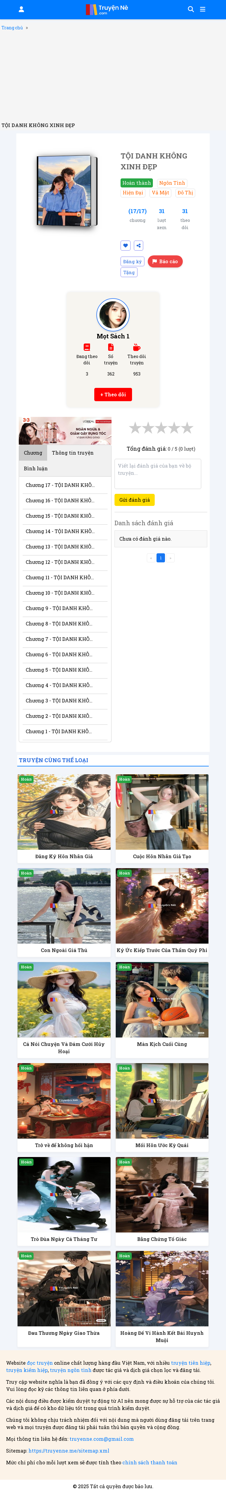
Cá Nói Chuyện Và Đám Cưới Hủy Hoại (64, 1047)
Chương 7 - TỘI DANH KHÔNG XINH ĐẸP (60, 639)
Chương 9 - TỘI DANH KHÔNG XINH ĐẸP (60, 608)
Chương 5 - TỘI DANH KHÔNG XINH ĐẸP (60, 670)
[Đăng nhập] (20, 9)
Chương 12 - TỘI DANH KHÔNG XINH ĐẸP (60, 562)
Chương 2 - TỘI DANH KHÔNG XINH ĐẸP (60, 716)
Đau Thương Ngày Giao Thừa (64, 1333)
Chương (33, 452)
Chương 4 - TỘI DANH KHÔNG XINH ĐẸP (60, 685)
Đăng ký (132, 261)
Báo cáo (165, 261)
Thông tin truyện (73, 452)
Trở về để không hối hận (64, 1145)
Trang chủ (12, 27)
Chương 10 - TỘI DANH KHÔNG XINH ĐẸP (60, 593)
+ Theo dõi (113, 394)
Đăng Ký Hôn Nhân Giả (64, 856)
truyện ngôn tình (71, 1370)
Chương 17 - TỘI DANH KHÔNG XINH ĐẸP (60, 485)
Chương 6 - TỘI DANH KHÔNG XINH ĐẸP (60, 654)
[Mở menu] (202, 9)
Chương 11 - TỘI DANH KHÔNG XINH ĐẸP (60, 577)
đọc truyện (40, 1363)
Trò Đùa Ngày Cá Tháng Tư (64, 1239)
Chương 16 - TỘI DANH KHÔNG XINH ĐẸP (60, 500)
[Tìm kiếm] (190, 9)
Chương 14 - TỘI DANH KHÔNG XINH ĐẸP (60, 531)
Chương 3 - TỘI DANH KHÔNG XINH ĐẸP (60, 700)
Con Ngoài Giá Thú (64, 950)
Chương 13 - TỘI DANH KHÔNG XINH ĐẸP (60, 546)
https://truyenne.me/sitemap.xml (68, 1450)
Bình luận (36, 468)
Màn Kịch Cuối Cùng (162, 1044)
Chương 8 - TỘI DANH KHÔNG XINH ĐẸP (60, 623)
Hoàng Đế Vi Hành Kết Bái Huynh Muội (162, 1336)
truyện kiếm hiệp (27, 1370)
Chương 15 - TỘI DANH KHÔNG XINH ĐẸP (60, 516)
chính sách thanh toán (149, 1462)
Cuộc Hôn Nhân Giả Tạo (162, 856)
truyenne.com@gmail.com (101, 1439)
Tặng (129, 272)
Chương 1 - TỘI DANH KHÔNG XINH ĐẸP (60, 731)
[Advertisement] (113, 76)
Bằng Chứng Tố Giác (162, 1239)
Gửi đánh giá (134, 500)
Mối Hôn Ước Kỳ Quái (162, 1145)
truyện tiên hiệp (190, 1363)
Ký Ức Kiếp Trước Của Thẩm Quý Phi (162, 950)
